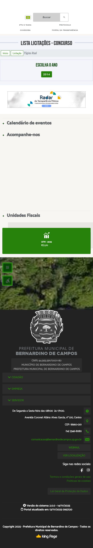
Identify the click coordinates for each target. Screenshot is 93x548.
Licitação (17, 53)
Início (5, 53)
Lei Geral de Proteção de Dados (69, 491)
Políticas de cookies (79, 480)
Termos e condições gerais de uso (70, 476)
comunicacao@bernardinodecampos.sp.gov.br (56, 439)
